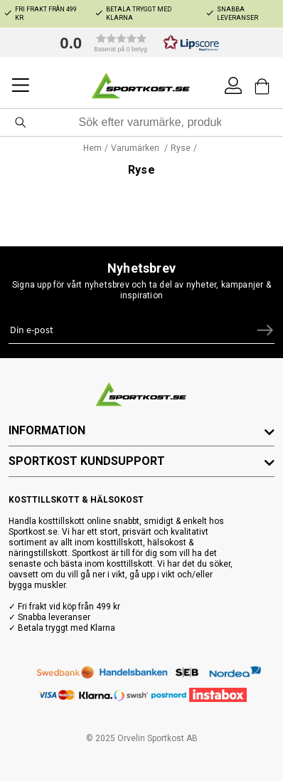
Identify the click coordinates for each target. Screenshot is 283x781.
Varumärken (136, 148)
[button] (135, 42)
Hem (92, 148)
